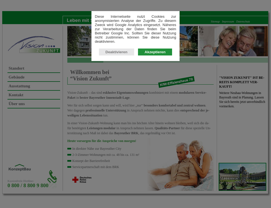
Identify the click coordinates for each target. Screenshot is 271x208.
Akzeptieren (155, 52)
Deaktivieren (116, 52)
